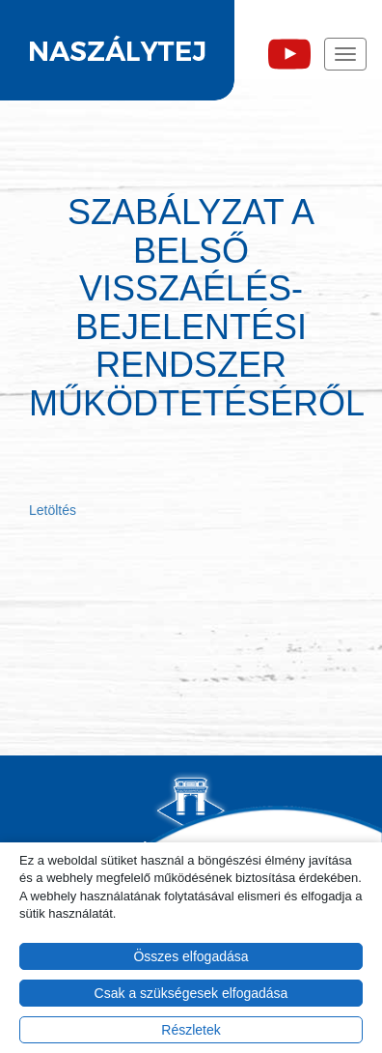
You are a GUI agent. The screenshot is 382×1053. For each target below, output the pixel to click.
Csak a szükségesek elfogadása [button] (191, 993)
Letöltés (52, 510)
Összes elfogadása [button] (190, 956)
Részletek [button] (190, 1030)
